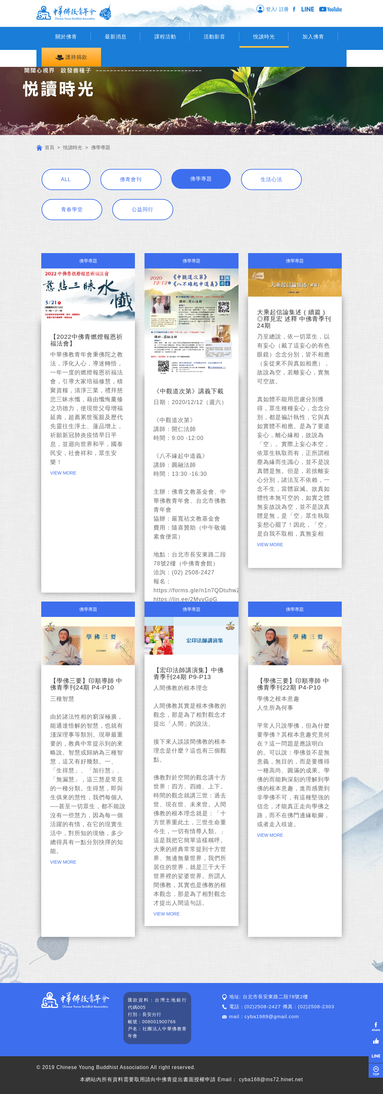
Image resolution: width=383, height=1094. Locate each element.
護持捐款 (71, 57)
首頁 (45, 147)
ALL (66, 179)
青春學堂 (72, 209)
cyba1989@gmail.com (272, 1016)
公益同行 (142, 209)
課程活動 (165, 36)
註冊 (285, 9)
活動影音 (214, 36)
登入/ (266, 8)
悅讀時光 (264, 36)
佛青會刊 (131, 179)
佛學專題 (201, 178)
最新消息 (116, 36)
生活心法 (271, 179)
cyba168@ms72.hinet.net (271, 1079)
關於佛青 (66, 36)
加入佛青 (313, 36)
